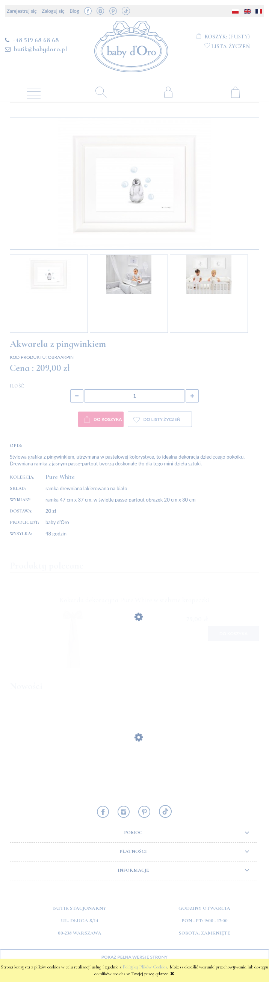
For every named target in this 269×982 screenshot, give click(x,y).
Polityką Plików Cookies (144, 967)
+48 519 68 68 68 (36, 40)
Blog (74, 11)
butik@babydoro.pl (40, 49)
